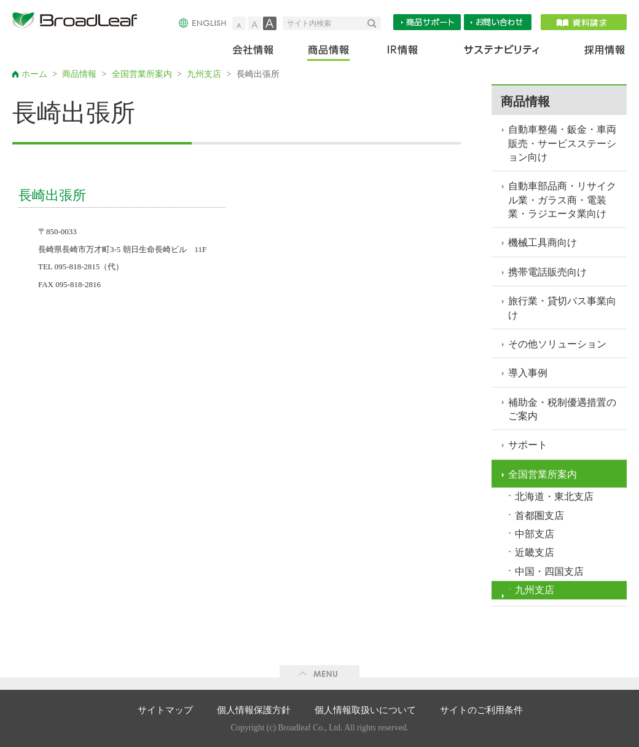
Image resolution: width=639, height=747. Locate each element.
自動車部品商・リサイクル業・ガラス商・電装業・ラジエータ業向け (562, 200)
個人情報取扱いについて (365, 710)
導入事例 (527, 373)
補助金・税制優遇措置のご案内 (562, 409)
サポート (527, 445)
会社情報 (261, 52)
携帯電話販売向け (547, 272)
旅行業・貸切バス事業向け (562, 308)
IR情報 (402, 52)
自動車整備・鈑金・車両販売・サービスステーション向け (562, 143)
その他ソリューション (557, 344)
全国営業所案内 (142, 74)
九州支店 (204, 74)
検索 (374, 23)
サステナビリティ (502, 52)
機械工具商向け (542, 242)
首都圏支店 (539, 515)
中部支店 (534, 534)
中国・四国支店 (549, 571)
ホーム (34, 74)
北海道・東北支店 (554, 496)
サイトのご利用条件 (481, 710)
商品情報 (330, 52)
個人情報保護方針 (254, 710)
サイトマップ (165, 710)
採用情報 (597, 52)
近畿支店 (534, 552)
